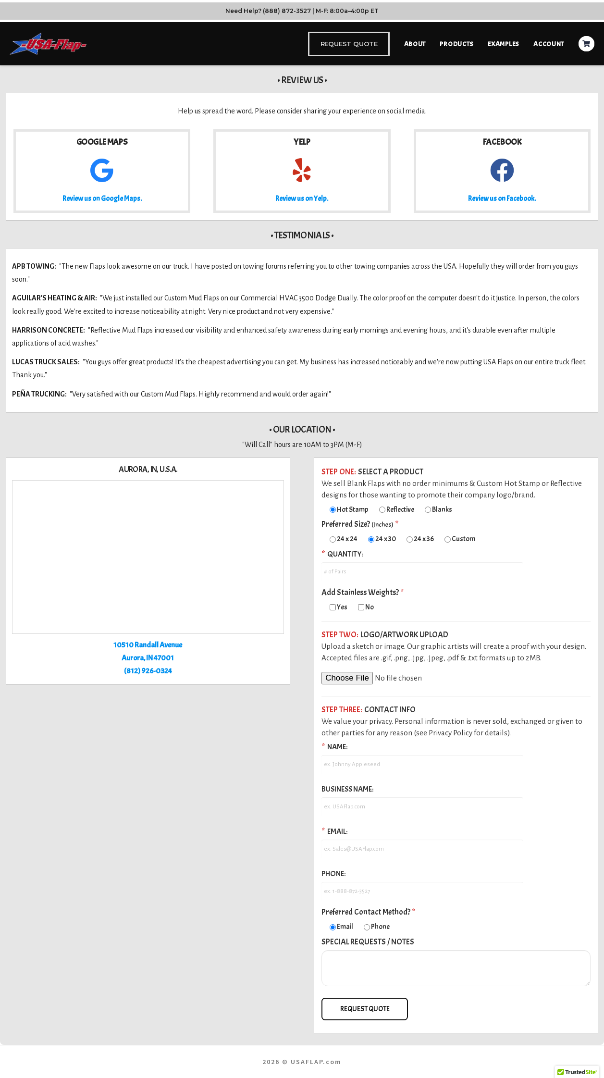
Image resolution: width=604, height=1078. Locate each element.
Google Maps (101, 142)
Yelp (302, 142)
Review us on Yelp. (301, 198)
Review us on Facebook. (502, 198)
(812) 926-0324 (148, 671)
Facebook (502, 142)
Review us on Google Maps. (102, 198)
